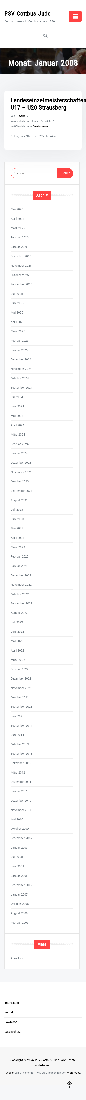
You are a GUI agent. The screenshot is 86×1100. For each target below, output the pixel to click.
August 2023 (19, 500)
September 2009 (21, 838)
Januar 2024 (19, 453)
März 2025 (18, 331)
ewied (22, 116)
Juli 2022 (17, 622)
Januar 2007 (19, 894)
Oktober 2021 (20, 697)
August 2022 (19, 612)
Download (10, 1022)
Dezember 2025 (21, 256)
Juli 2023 (17, 509)
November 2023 (21, 472)
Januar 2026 (19, 247)
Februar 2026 (20, 237)
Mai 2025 (17, 312)
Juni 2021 (17, 716)
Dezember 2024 (21, 359)
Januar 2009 (19, 847)
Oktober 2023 (20, 481)
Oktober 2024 (20, 378)
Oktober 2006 (20, 903)
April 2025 (17, 322)
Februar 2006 (20, 922)
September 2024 (21, 387)
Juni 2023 (17, 519)
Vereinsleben (40, 126)
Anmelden (17, 958)
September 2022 (21, 603)
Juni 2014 (17, 734)
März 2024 (18, 434)
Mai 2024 (17, 415)
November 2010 (21, 810)
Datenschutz (12, 1032)
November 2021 (21, 688)
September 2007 (21, 885)
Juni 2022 (17, 631)
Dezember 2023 (21, 462)
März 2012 (18, 772)
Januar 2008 (19, 875)
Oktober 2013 (20, 744)
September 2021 (21, 706)
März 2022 (18, 659)
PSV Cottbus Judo (27, 13)
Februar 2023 (20, 556)
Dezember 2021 (21, 678)
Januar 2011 (19, 791)
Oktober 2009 (20, 828)
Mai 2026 (17, 209)
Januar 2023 (19, 566)
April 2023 (17, 537)
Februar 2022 (20, 669)
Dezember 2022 (21, 575)
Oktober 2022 (20, 594)
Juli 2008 (17, 856)
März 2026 (18, 228)
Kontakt (9, 1012)
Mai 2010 (17, 819)
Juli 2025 (17, 293)
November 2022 (21, 584)
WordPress (73, 1072)
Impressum (11, 1003)
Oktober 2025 (20, 275)
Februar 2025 (20, 340)
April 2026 (17, 218)
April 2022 (17, 650)
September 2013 (21, 753)
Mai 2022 (17, 641)
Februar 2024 (20, 444)
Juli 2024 (17, 397)
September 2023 (21, 491)
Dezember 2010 (21, 800)
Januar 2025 (19, 350)
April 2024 (17, 425)
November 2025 (21, 265)
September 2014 (21, 725)
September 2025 (21, 284)
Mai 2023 (17, 528)
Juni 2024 (17, 406)
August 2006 (19, 913)
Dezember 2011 (21, 781)
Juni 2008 (17, 866)
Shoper (9, 1072)
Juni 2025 (17, 303)
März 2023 (18, 547)
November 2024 (21, 369)
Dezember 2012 (21, 763)
